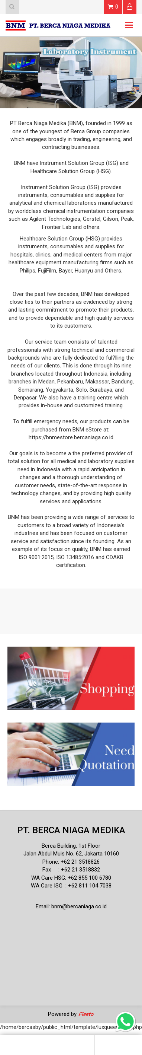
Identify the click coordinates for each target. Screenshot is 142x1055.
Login (129, 6)
